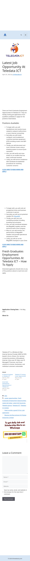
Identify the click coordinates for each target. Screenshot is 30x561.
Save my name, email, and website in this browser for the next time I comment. (15, 492)
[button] (21, 35)
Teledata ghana (7, 405)
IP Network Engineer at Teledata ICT (7, 375)
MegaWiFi (17, 216)
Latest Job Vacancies (19, 403)
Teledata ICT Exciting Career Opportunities (20, 375)
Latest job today (7, 403)
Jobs (5, 396)
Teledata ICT (16, 405)
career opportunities (10, 398)
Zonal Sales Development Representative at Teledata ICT (6, 384)
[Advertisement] (15, 15)
